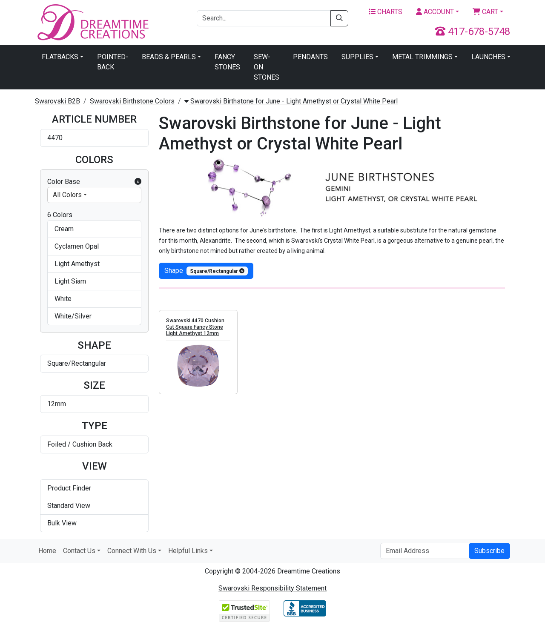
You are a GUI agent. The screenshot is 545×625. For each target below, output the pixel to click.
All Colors (67, 195)
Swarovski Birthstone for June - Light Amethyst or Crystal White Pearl (291, 101)
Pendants (310, 57)
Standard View (68, 506)
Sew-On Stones (266, 67)
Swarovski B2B (57, 101)
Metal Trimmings (422, 57)
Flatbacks (60, 57)
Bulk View (62, 523)
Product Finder (69, 488)
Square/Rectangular (76, 363)
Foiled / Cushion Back (79, 444)
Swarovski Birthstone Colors (132, 101)
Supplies (357, 57)
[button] (138, 182)
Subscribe (489, 551)
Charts (385, 12)
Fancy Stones (227, 62)
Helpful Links (188, 551)
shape (206, 271)
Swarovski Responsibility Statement (272, 588)
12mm (56, 404)
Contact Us (79, 551)
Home (47, 551)
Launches (488, 57)
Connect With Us (131, 551)
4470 (55, 138)
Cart (485, 12)
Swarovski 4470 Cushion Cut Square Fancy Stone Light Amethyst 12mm (195, 327)
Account (435, 12)
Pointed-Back (112, 62)
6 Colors (59, 215)
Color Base (94, 182)
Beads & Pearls (169, 57)
